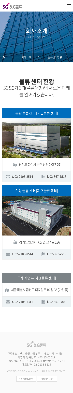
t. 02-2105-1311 (19, 302)
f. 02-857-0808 (53, 302)
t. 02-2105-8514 (19, 176)
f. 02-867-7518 (53, 176)
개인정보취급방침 (26, 378)
